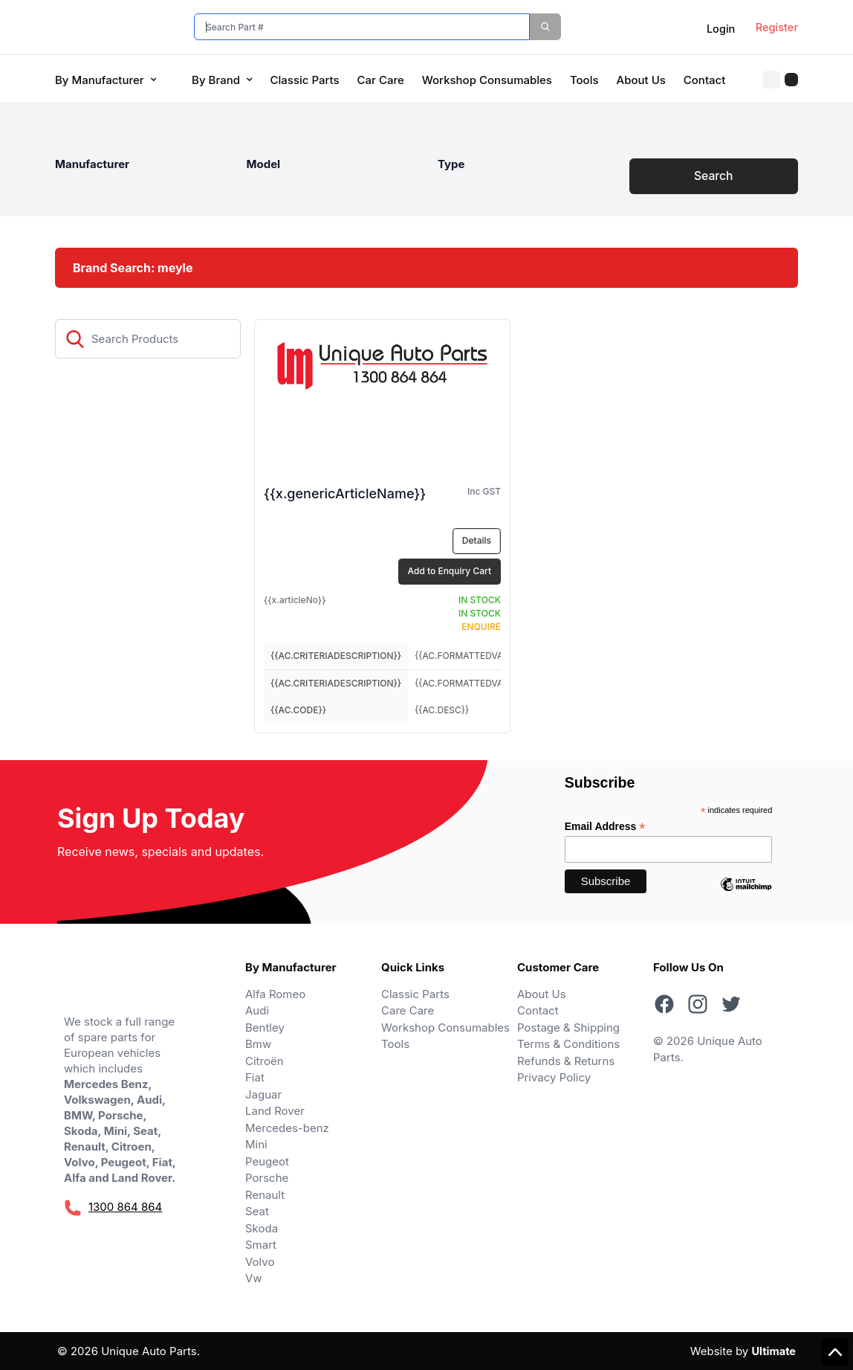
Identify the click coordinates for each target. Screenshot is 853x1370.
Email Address (605, 827)
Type (451, 164)
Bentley (265, 1027)
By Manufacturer (105, 80)
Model (264, 164)
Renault (265, 1195)
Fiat (255, 1078)
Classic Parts (305, 80)
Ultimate (773, 1351)
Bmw (258, 1045)
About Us (641, 80)
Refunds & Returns (565, 1061)
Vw (253, 1279)
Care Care (407, 1011)
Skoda (261, 1228)
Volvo (259, 1262)
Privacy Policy (554, 1078)
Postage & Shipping (568, 1027)
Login (717, 29)
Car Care (380, 80)
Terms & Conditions (568, 1045)
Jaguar (263, 1094)
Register (776, 28)
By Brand (222, 80)
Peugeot (267, 1161)
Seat (257, 1212)
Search (713, 176)
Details (476, 541)
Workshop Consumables (487, 80)
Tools (584, 80)
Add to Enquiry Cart (449, 571)
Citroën (264, 1061)
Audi (257, 1011)
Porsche (266, 1178)
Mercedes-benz (287, 1128)
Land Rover (275, 1111)
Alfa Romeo (275, 994)
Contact (705, 80)
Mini (256, 1145)
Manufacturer (92, 164)
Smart (260, 1245)
